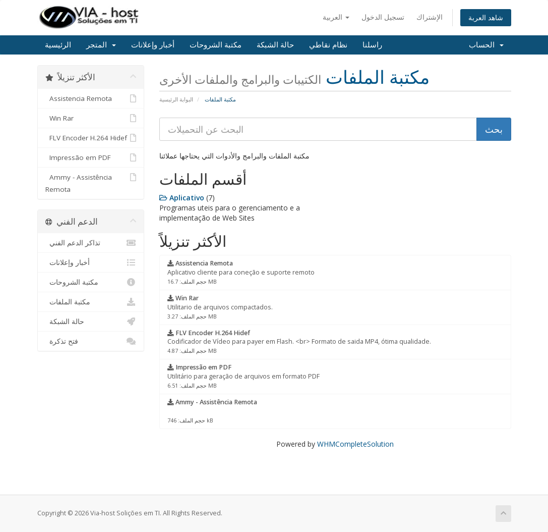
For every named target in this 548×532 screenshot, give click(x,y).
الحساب (486, 44)
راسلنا (372, 44)
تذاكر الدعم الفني (91, 243)
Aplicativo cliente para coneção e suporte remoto (241, 272)
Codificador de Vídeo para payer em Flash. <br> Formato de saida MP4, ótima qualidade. (299, 342)
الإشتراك (429, 17)
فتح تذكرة (91, 341)
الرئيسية (58, 44)
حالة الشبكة (275, 44)
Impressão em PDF (91, 157)
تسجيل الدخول (382, 17)
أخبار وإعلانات (152, 44)
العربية (336, 17)
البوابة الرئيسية (176, 99)
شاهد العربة (485, 17)
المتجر (101, 44)
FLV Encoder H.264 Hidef (91, 138)
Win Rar (91, 118)
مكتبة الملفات (91, 302)
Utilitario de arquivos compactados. (220, 307)
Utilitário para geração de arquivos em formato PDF (243, 376)
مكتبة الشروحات (215, 44)
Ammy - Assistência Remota (91, 182)
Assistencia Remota (91, 98)
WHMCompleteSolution (355, 444)
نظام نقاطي (328, 44)
